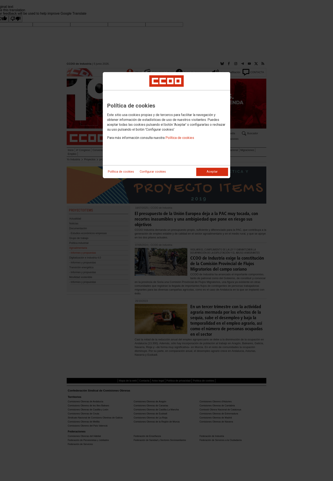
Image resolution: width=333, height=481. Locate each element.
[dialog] (166, 125)
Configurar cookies (153, 171)
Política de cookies (179, 138)
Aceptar (212, 171)
